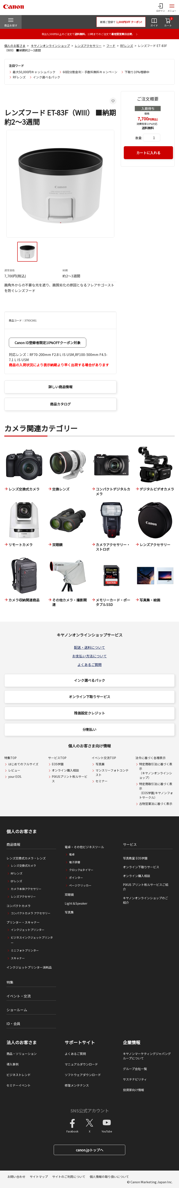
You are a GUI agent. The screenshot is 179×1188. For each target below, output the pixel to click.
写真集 (69, 912)
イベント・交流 (18, 996)
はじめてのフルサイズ (23, 764)
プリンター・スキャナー (23, 922)
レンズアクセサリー (88, 45)
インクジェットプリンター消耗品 (29, 967)
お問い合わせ (16, 1176)
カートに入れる (148, 152)
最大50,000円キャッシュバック (34, 72)
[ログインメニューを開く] (160, 7)
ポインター (76, 878)
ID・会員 (13, 1023)
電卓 (72, 854)
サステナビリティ (135, 1079)
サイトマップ (39, 1176)
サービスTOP (57, 758)
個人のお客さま (14, 45)
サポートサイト (80, 1042)
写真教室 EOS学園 (135, 858)
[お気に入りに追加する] (113, 101)
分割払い (89, 729)
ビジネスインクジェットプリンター (32, 940)
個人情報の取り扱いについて (109, 1176)
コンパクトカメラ (18, 906)
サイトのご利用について (68, 1176)
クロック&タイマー (81, 870)
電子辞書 (74, 862)
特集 (9, 982)
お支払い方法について (89, 655)
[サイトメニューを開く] (172, 7)
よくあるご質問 (89, 664)
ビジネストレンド (18, 1075)
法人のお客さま (21, 1042)
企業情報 (131, 1042)
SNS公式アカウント (89, 1110)
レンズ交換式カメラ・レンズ (26, 858)
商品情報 (13, 844)
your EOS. (15, 776)
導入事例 (12, 1064)
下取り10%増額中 (137, 72)
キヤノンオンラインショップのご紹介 (145, 900)
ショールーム (16, 1009)
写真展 (100, 764)
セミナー (102, 781)
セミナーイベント (18, 1085)
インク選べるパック (46, 77)
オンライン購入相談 (65, 770)
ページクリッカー (80, 885)
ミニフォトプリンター (25, 950)
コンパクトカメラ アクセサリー (30, 913)
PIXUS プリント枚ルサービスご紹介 (145, 886)
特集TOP (10, 758)
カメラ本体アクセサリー (26, 889)
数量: (138, 138)
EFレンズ (16, 881)
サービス (130, 844)
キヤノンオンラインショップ (50, 45)
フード (110, 45)
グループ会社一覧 (135, 1069)
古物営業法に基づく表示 (155, 803)
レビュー (14, 770)
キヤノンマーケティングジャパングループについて (147, 1055)
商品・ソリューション (21, 1053)
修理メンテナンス (77, 1085)
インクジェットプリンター (27, 930)
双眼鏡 (69, 894)
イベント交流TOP (104, 758)
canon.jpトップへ (89, 1149)
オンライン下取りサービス (89, 696)
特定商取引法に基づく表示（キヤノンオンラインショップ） (155, 771)
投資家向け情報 (133, 1090)
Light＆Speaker (76, 903)
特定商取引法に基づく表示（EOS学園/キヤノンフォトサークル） (156, 791)
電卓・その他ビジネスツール (84, 847)
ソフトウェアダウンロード (83, 1075)
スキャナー (18, 958)
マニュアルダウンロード (81, 1064)
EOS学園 (58, 764)
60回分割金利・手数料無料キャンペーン (90, 72)
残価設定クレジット (89, 713)
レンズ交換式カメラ (23, 865)
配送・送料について (89, 647)
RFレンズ (126, 45)
